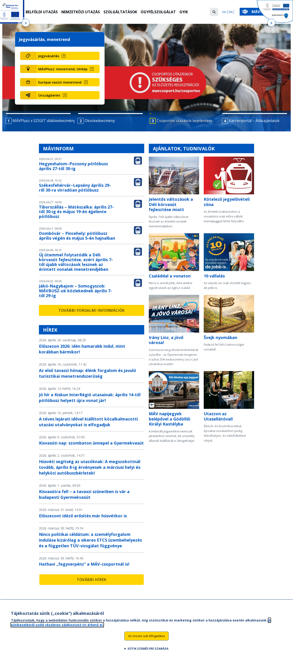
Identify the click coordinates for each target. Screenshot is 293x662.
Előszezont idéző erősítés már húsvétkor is (83, 515)
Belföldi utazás (42, 12)
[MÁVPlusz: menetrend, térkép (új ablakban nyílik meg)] (68, 69)
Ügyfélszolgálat (159, 12)
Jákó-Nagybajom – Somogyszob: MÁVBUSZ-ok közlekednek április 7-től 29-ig (75, 290)
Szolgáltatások (121, 12)
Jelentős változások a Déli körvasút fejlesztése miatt (171, 204)
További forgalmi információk (91, 310)
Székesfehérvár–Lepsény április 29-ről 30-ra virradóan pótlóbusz (75, 187)
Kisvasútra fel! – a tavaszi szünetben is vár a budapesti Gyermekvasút (84, 494)
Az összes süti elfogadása (146, 638)
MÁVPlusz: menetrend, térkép (62, 69)
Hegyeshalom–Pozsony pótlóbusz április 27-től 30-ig (73, 166)
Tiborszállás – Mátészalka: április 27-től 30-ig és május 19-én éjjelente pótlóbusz (76, 211)
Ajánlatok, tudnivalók (184, 148)
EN (231, 12)
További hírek (91, 579)
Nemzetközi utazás (81, 12)
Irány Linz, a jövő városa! (166, 340)
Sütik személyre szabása (148, 650)
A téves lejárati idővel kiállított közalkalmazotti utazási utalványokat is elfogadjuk (88, 421)
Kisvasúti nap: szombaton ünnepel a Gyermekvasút (91, 443)
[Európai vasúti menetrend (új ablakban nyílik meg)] (68, 82)
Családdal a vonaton (170, 276)
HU (224, 12)
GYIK (185, 12)
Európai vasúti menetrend (59, 82)
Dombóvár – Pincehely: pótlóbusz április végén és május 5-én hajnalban (77, 236)
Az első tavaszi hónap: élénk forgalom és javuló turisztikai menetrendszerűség (87, 373)
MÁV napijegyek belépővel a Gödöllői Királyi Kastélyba (169, 419)
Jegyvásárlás (48, 56)
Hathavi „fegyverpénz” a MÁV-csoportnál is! (84, 564)
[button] (214, 12)
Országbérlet (49, 95)
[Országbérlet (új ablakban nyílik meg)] (68, 95)
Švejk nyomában (220, 337)
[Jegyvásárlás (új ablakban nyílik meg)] (68, 56)
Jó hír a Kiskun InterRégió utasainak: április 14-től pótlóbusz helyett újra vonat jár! (90, 397)
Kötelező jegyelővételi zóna (227, 201)
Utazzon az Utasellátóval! (218, 416)
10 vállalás (214, 276)
